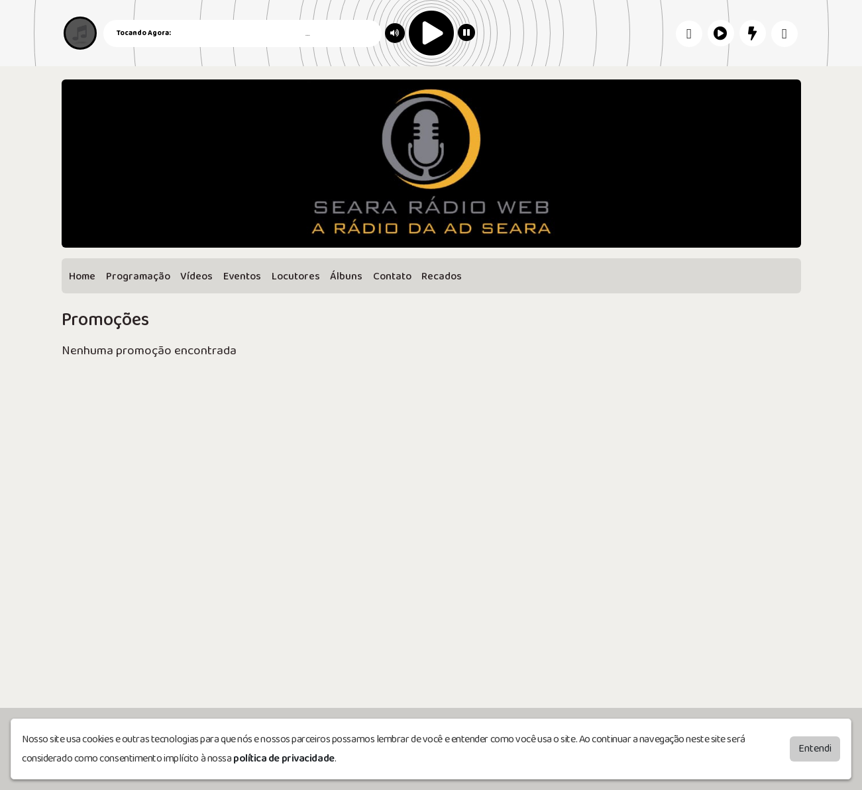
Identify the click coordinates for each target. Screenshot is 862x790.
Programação (138, 276)
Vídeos (196, 276)
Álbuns (346, 276)
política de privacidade (284, 758)
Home (82, 276)
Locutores (296, 276)
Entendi (815, 748)
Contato (392, 276)
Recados (441, 276)
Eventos (242, 276)
